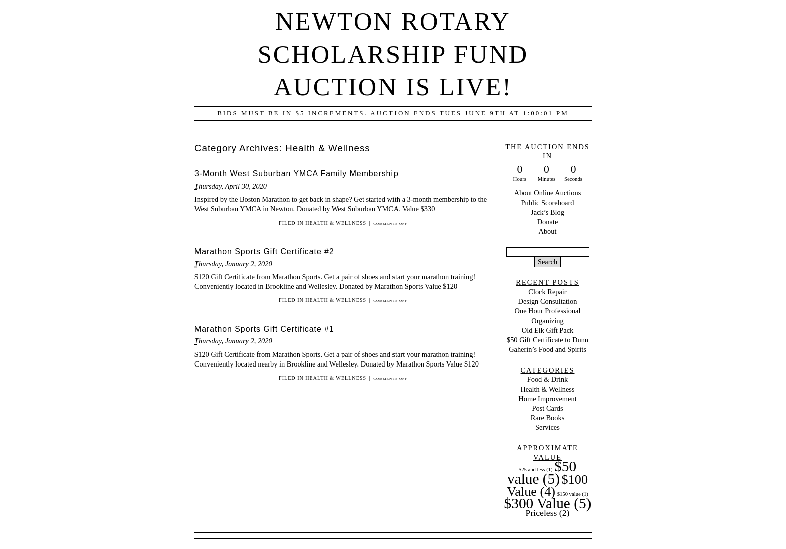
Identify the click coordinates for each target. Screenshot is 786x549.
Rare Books (548, 418)
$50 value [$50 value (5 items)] (541, 472)
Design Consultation (547, 301)
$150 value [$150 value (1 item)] (572, 494)
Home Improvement (547, 399)
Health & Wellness (335, 223)
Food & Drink (547, 379)
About (548, 231)
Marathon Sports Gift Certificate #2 (264, 251)
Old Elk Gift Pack (548, 330)
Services (547, 427)
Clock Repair (547, 292)
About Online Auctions (547, 193)
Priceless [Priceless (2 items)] (548, 513)
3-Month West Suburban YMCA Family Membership (296, 173)
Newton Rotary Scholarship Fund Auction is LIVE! (393, 54)
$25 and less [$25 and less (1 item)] (536, 469)
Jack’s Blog (547, 212)
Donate (547, 222)
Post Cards (547, 408)
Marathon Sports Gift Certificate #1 (264, 329)
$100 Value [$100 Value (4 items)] (547, 485)
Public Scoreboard (547, 203)
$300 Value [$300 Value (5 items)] (548, 503)
